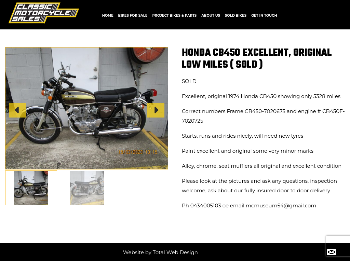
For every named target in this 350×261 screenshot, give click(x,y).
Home (107, 15)
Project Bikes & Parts (174, 15)
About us (210, 15)
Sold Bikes (235, 15)
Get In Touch (264, 15)
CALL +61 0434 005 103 (321, 14)
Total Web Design (175, 252)
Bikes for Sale (133, 15)
